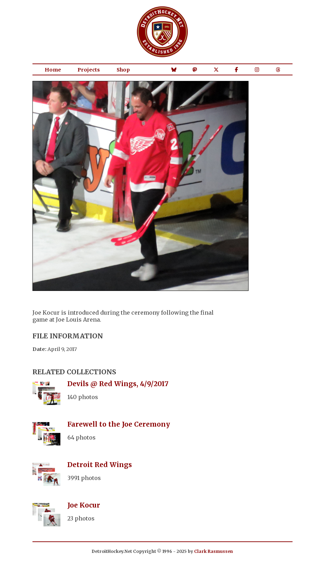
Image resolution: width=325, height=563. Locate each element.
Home (53, 70)
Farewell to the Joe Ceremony (118, 424)
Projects (88, 70)
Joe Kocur (83, 505)
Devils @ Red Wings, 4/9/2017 (118, 384)
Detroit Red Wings (99, 464)
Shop (123, 70)
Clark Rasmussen (213, 551)
